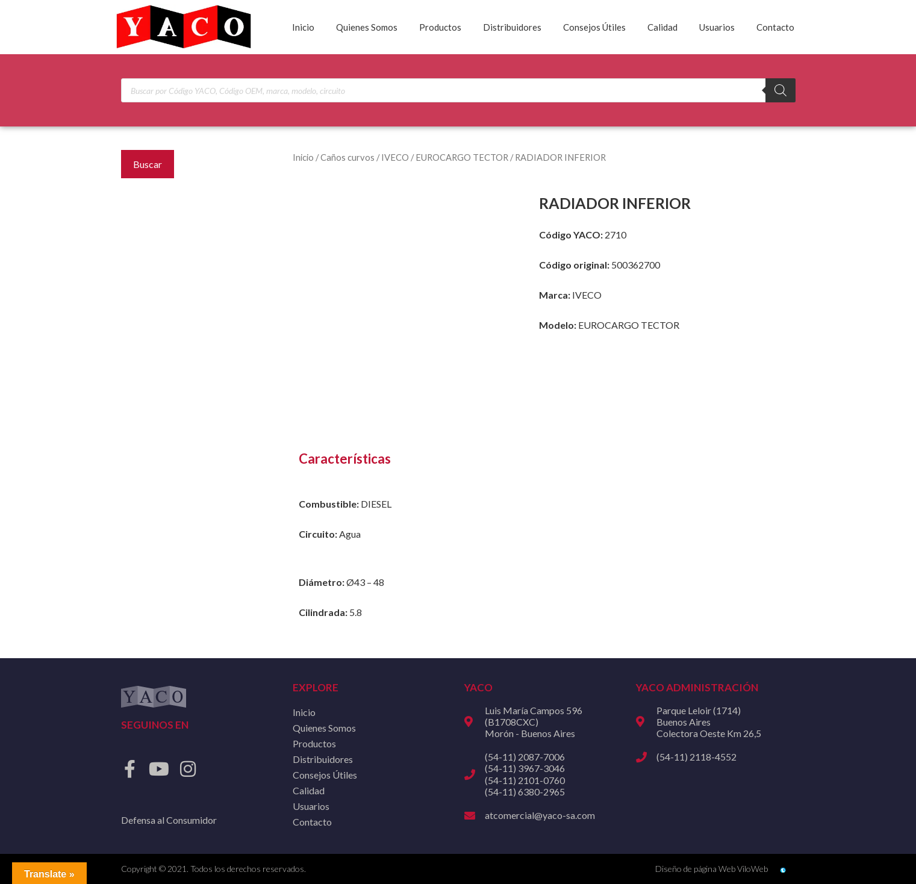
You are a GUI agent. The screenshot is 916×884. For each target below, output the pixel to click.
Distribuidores (512, 27)
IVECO (395, 157)
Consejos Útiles (594, 27)
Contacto (775, 27)
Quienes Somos (366, 27)
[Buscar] (780, 90)
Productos (440, 27)
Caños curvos (347, 157)
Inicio (303, 27)
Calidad (662, 27)
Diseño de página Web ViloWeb (711, 869)
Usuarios (717, 27)
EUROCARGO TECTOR (462, 157)
